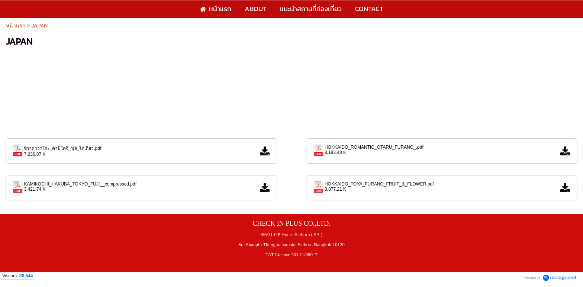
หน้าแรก (15, 26)
